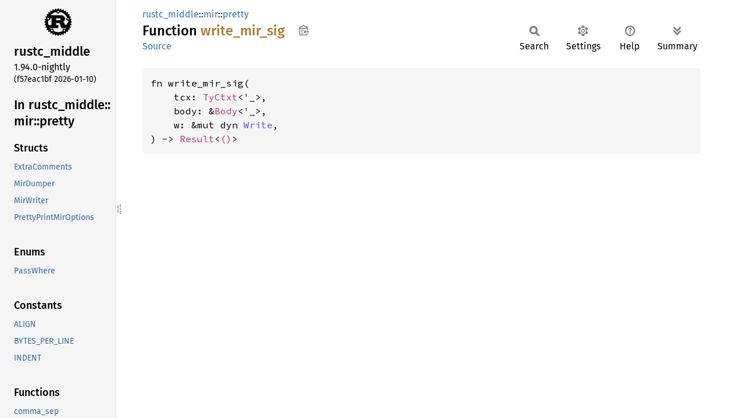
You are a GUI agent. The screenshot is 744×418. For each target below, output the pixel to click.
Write (258, 125)
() (226, 139)
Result (197, 139)
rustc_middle (170, 14)
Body (226, 111)
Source (156, 46)
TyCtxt (220, 97)
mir (210, 14)
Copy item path (303, 30)
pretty (236, 14)
